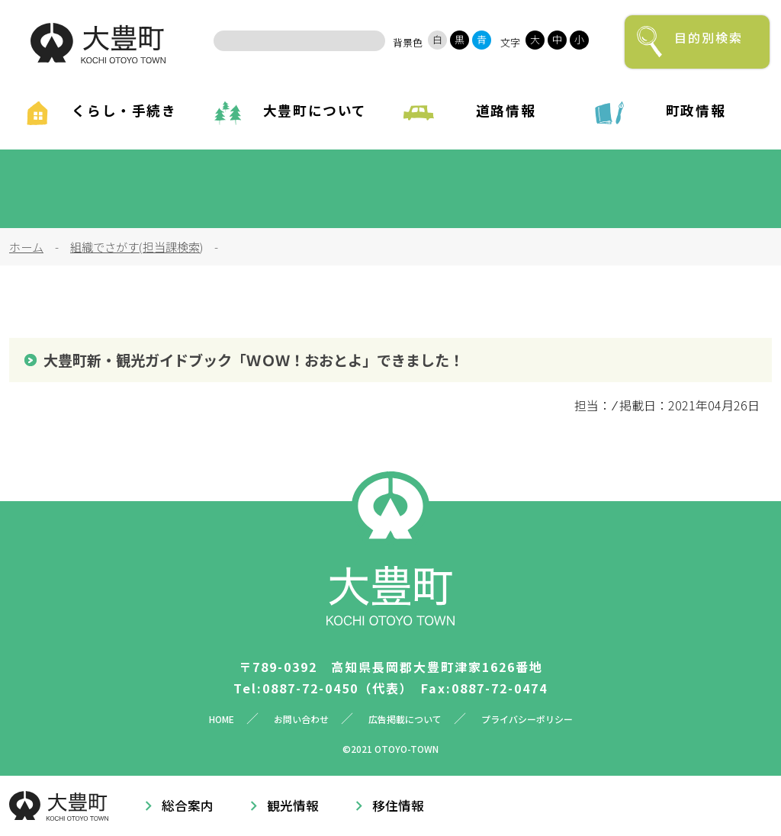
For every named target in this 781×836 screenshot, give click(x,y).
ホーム (26, 246)
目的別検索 (708, 37)
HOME (221, 718)
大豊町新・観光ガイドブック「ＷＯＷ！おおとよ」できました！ (253, 360)
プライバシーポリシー (527, 718)
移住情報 (398, 805)
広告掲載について (405, 718)
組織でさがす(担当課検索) (136, 246)
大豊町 (98, 43)
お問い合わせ (301, 718)
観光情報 (293, 805)
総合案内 (188, 805)
